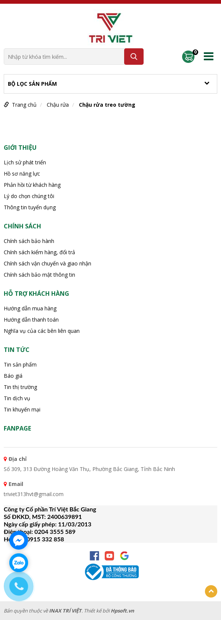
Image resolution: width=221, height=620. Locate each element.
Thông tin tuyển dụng (30, 207)
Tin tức (17, 350)
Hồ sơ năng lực (22, 173)
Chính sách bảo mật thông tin (39, 274)
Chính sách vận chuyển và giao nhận (47, 263)
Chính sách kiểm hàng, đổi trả (39, 252)
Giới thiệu (20, 147)
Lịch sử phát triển (25, 162)
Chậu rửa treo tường (107, 104)
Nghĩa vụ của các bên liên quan (42, 330)
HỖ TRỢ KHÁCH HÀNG (36, 293)
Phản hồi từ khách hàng (32, 184)
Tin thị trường (20, 386)
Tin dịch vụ (17, 398)
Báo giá (13, 375)
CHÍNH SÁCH (22, 226)
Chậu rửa (58, 104)
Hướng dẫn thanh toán (31, 319)
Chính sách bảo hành (29, 240)
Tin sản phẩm (20, 364)
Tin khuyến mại (22, 409)
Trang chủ (24, 104)
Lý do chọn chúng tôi (29, 196)
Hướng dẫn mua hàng (30, 308)
